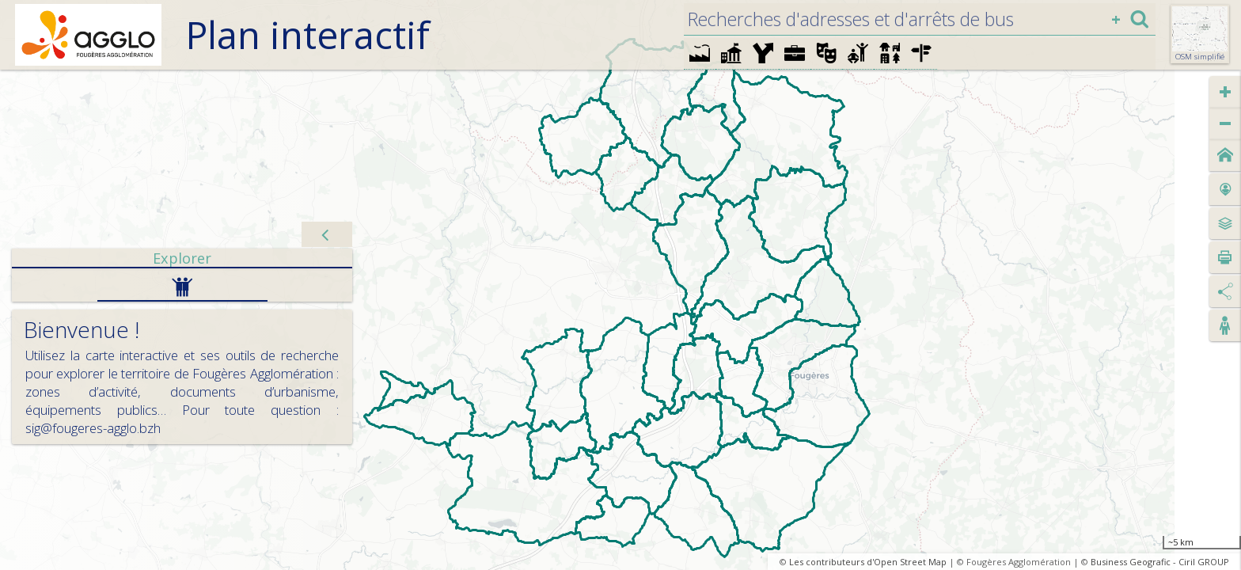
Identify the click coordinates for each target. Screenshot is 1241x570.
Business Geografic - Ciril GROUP (1160, 562)
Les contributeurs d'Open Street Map (868, 562)
